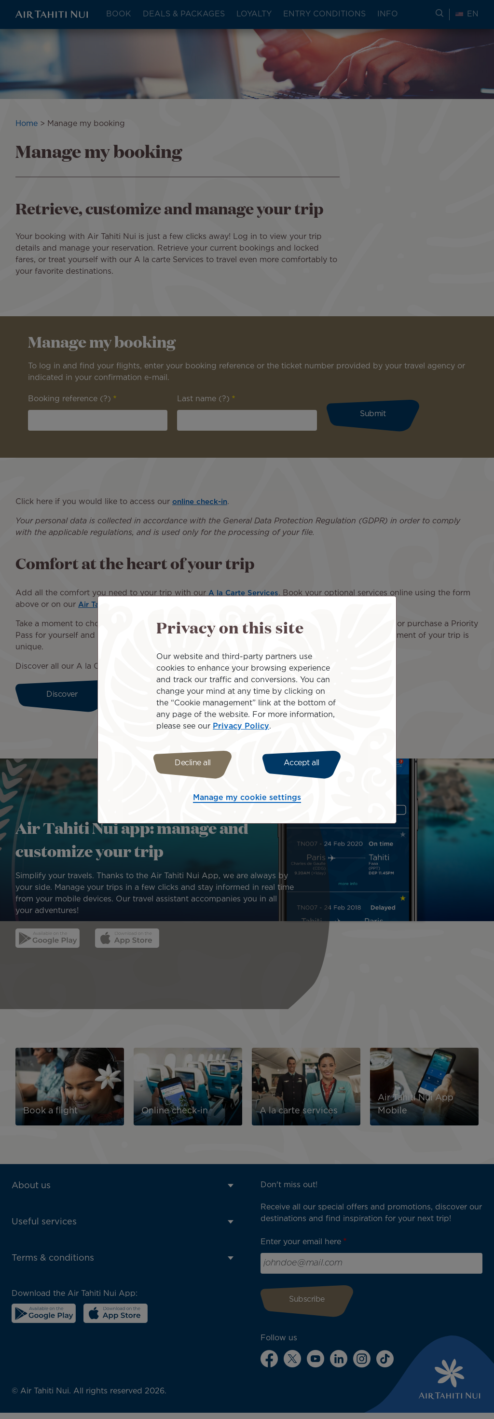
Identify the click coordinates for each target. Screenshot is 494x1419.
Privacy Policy (241, 725)
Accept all (304, 763)
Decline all (190, 763)
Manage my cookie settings (247, 799)
